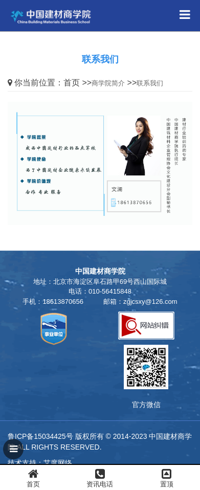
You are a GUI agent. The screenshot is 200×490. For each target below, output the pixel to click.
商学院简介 (108, 83)
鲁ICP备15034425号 (40, 436)
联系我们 (150, 83)
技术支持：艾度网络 (40, 463)
